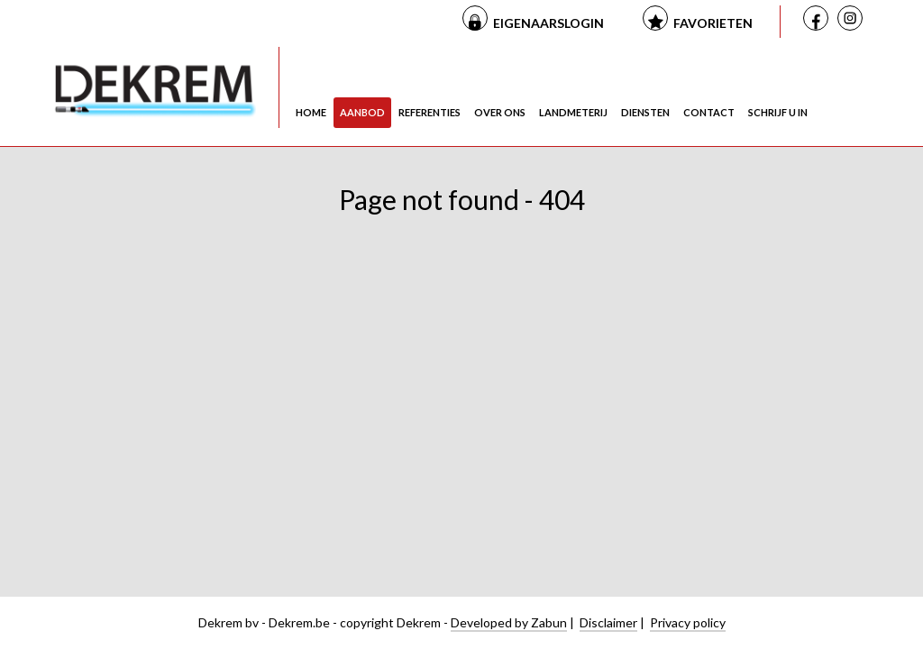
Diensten (645, 112)
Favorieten (713, 23)
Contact (709, 112)
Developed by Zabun (509, 622)
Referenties (429, 112)
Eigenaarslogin (548, 23)
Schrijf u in (778, 112)
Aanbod (362, 112)
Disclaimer (608, 622)
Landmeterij (573, 112)
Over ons (499, 112)
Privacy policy (688, 622)
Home (311, 112)
